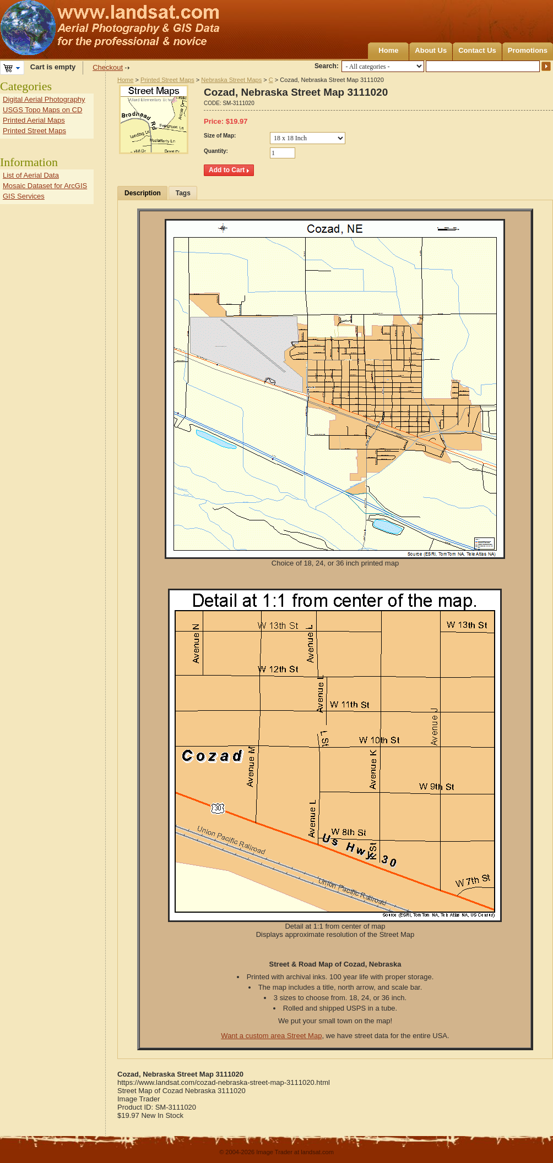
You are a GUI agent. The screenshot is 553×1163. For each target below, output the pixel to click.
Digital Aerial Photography (44, 99)
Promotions (527, 50)
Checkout (108, 67)
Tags (183, 193)
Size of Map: (220, 136)
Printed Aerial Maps (34, 120)
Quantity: (216, 151)
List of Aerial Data (31, 175)
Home (388, 50)
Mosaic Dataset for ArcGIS (45, 186)
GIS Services (24, 196)
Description (142, 193)
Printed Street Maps (167, 79)
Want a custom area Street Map (271, 1036)
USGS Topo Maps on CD (42, 110)
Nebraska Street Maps (231, 79)
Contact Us (477, 50)
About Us (431, 50)
